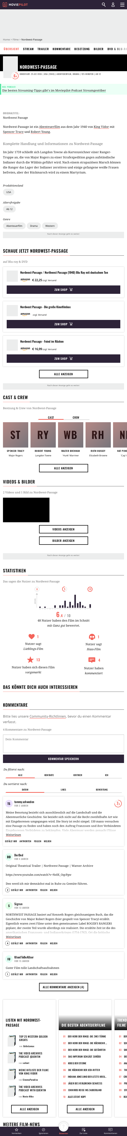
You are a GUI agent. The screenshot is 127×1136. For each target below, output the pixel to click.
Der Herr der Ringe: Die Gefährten (87, 1057)
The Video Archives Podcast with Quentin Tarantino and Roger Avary (32, 1099)
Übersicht (11, 49)
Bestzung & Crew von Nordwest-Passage (29, 408)
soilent (26, 1070)
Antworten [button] (25, 822)
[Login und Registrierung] (113, 4)
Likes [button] (63, 770)
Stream (28, 49)
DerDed (18, 836)
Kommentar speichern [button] (63, 739)
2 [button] (7, 875)
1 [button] (7, 981)
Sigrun (18, 889)
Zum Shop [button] (63, 289)
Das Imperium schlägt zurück (84, 1064)
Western (50, 225)
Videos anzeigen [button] (63, 529)
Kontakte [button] (49, 755)
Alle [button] (20, 755)
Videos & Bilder (19, 481)
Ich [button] (106, 755)
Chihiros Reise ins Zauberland (85, 1097)
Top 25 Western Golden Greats (33, 1045)
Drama (34, 225)
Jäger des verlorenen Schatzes (85, 1091)
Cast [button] (51, 417)
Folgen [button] (37, 822)
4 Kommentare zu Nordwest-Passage (27, 729)
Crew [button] (76, 417)
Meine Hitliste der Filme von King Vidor (34, 1079)
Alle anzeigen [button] (63, 374)
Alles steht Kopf (77, 1104)
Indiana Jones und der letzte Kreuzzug (87, 1084)
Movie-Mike (28, 1104)
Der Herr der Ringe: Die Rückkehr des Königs (87, 1051)
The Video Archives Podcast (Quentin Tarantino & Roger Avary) (35, 1064)
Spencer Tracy (13, 132)
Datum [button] (25, 770)
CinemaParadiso (30, 1087)
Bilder (99, 49)
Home (6, 39)
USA (8, 192)
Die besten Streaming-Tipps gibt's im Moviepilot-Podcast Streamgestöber (54, 90)
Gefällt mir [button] (11, 822)
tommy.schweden (24, 782)
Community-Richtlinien (48, 716)
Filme (16, 39)
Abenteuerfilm (14, 225)
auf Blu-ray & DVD (15, 261)
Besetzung (82, 49)
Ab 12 (9, 209)
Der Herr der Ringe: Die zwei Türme (87, 1044)
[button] (16, 1131)
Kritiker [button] (77, 755)
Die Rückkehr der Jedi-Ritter (84, 1077)
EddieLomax (28, 1053)
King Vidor (101, 127)
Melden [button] (47, 822)
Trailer (43, 49)
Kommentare (62, 49)
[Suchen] (103, 4)
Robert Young (40, 132)
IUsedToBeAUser (24, 942)
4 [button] (7, 928)
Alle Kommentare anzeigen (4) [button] (63, 995)
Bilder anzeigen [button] (63, 540)
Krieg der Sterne (77, 1071)
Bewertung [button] (102, 770)
